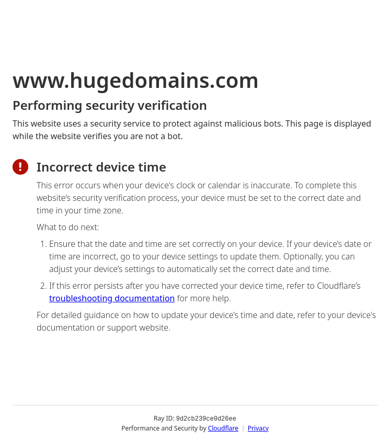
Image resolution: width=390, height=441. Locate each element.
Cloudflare (223, 427)
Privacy (258, 427)
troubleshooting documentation (112, 298)
